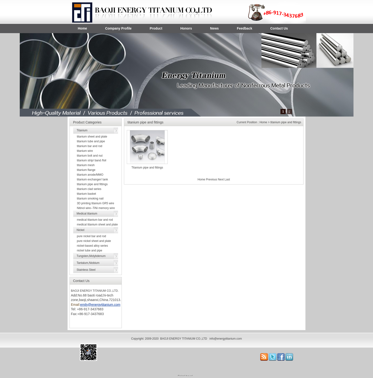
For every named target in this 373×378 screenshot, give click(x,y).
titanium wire (85, 151)
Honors (186, 28)
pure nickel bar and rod (91, 236)
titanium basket (86, 193)
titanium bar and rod (89, 146)
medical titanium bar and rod (95, 219)
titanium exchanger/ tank (92, 179)
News (214, 28)
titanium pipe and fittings (92, 184)
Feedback (244, 28)
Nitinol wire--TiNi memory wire (96, 208)
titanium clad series (89, 189)
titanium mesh (86, 165)
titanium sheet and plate (92, 136)
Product (156, 28)
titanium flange (86, 170)
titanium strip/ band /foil (91, 160)
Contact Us (279, 28)
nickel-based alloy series (92, 245)
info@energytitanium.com (225, 338)
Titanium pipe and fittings (147, 167)
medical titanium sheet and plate (97, 224)
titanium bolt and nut (90, 155)
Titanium (82, 130)
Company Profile (118, 28)
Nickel (80, 230)
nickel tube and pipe (89, 250)
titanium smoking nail (90, 198)
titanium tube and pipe (91, 141)
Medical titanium (87, 213)
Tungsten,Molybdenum (91, 256)
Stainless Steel (86, 269)
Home (82, 28)
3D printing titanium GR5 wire (95, 203)
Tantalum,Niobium (88, 263)
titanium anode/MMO (90, 174)
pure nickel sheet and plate (94, 241)
